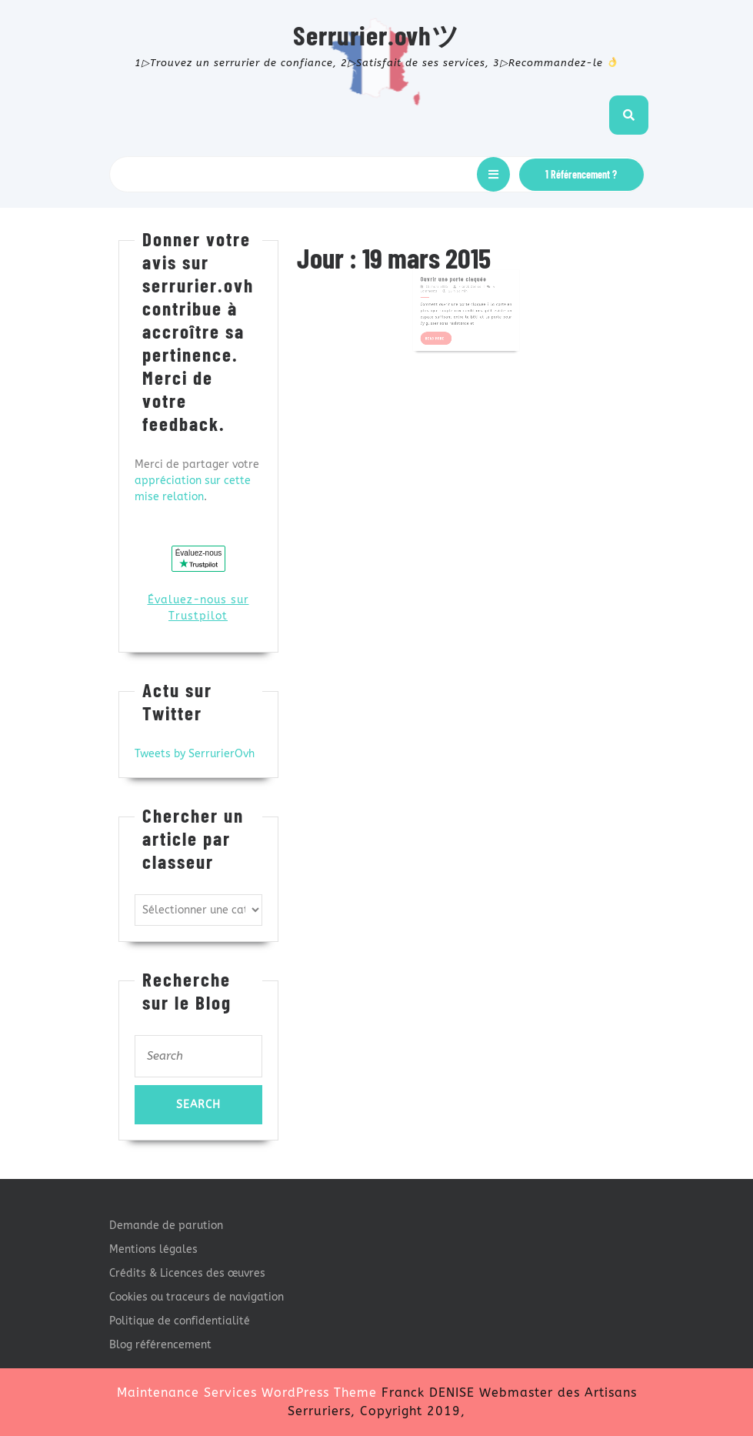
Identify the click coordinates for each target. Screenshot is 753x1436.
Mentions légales (153, 1249)
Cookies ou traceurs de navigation (196, 1297)
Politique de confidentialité (179, 1320)
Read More (445, 314)
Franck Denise (469, 275)
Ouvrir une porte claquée (456, 269)
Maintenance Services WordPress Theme (247, 1392)
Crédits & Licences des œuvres (187, 1273)
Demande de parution (166, 1225)
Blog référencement (160, 1344)
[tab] (493, 174)
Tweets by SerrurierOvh (195, 753)
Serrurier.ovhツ (376, 34)
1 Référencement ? (581, 174)
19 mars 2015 (444, 275)
